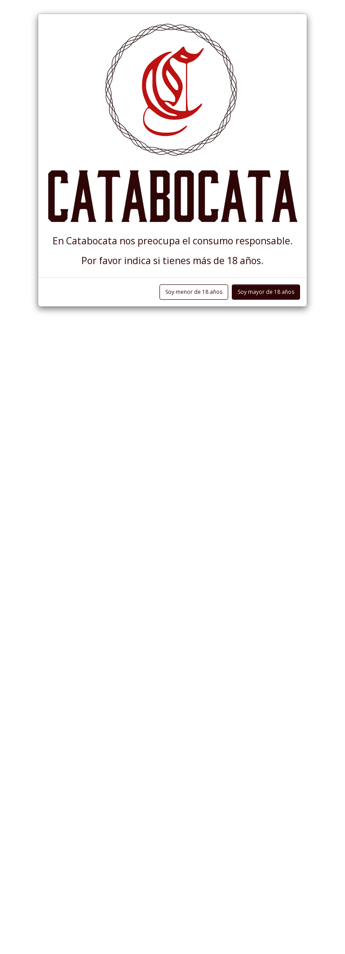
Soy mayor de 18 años (266, 292)
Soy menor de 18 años (193, 292)
